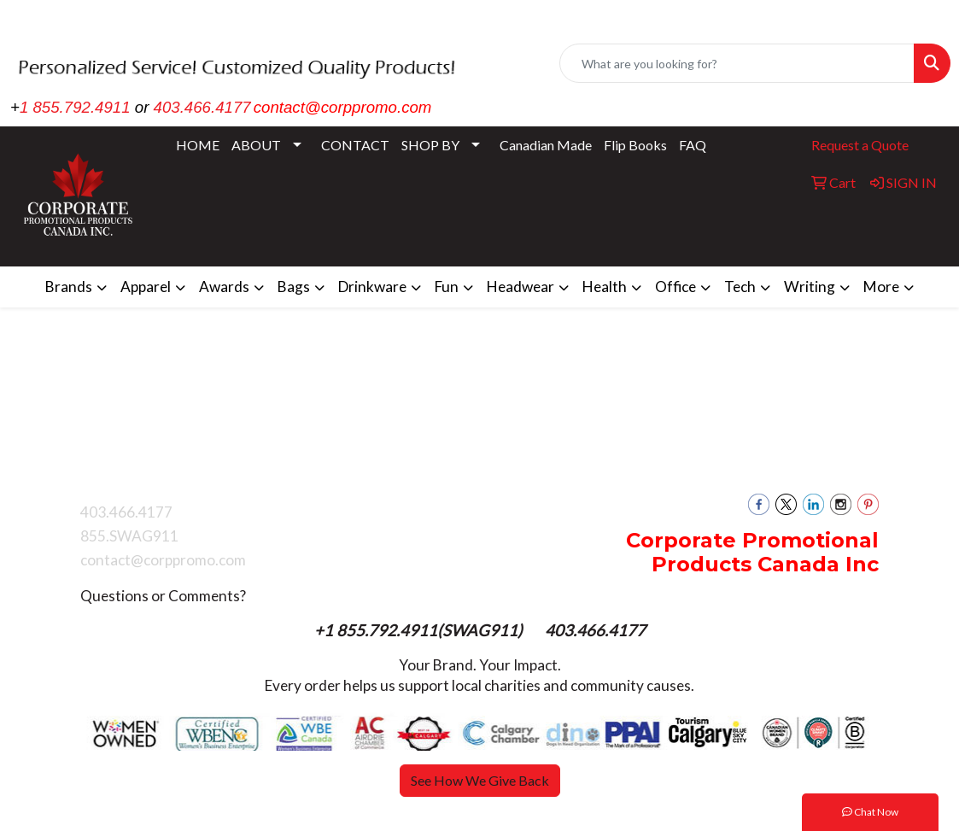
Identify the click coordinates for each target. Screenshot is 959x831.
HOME (197, 145)
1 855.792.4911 (75, 107)
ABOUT (256, 145)
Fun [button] (447, 287)
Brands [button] (68, 287)
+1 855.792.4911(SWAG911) (420, 630)
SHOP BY (430, 145)
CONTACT (355, 145)
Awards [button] (224, 287)
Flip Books (635, 145)
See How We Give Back (480, 780)
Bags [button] (294, 287)
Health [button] (604, 287)
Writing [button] (809, 287)
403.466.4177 (202, 107)
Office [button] (675, 287)
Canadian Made (546, 145)
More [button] (881, 287)
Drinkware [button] (372, 287)
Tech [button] (740, 287)
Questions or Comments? (163, 596)
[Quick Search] (737, 63)
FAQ (692, 145)
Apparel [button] (145, 287)
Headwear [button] (520, 287)
